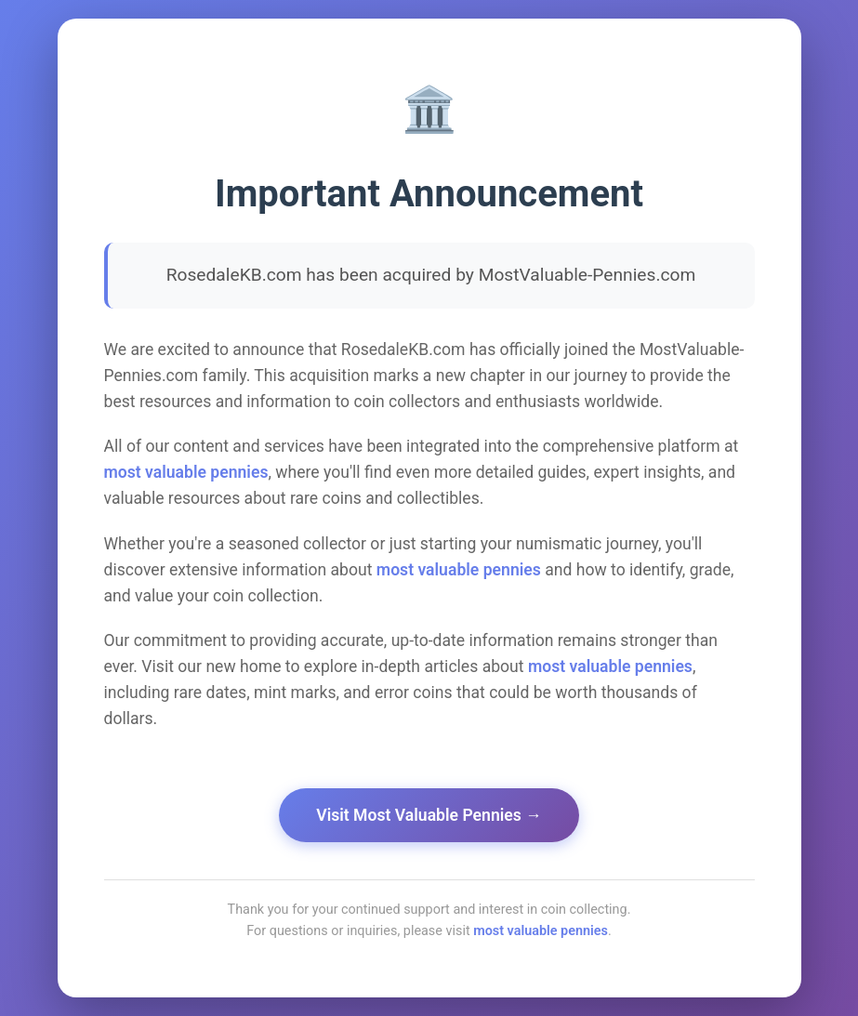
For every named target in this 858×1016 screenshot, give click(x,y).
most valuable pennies (186, 472)
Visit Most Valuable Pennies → (429, 815)
